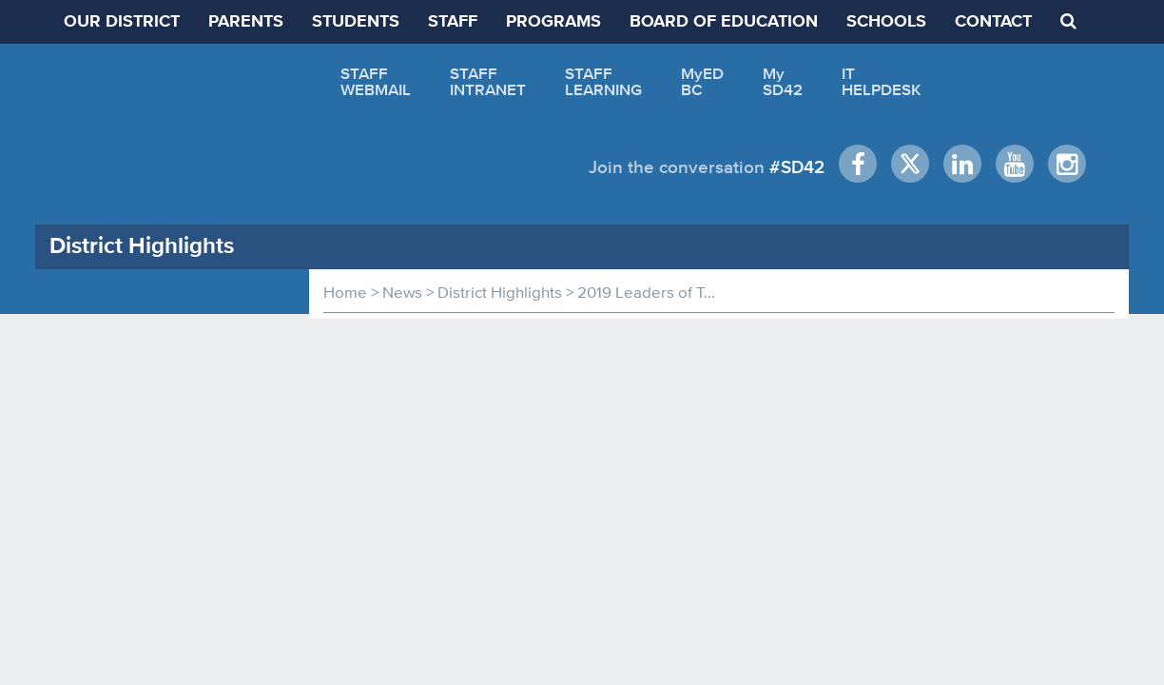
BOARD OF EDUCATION (724, 21)
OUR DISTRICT (122, 21)
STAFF (452, 21)
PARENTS (245, 21)
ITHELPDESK (882, 81)
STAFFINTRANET (488, 81)
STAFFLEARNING (603, 81)
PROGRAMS (553, 21)
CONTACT (993, 21)
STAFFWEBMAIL (375, 81)
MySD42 (783, 81)
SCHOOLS (886, 21)
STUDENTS (355, 21)
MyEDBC (702, 81)
